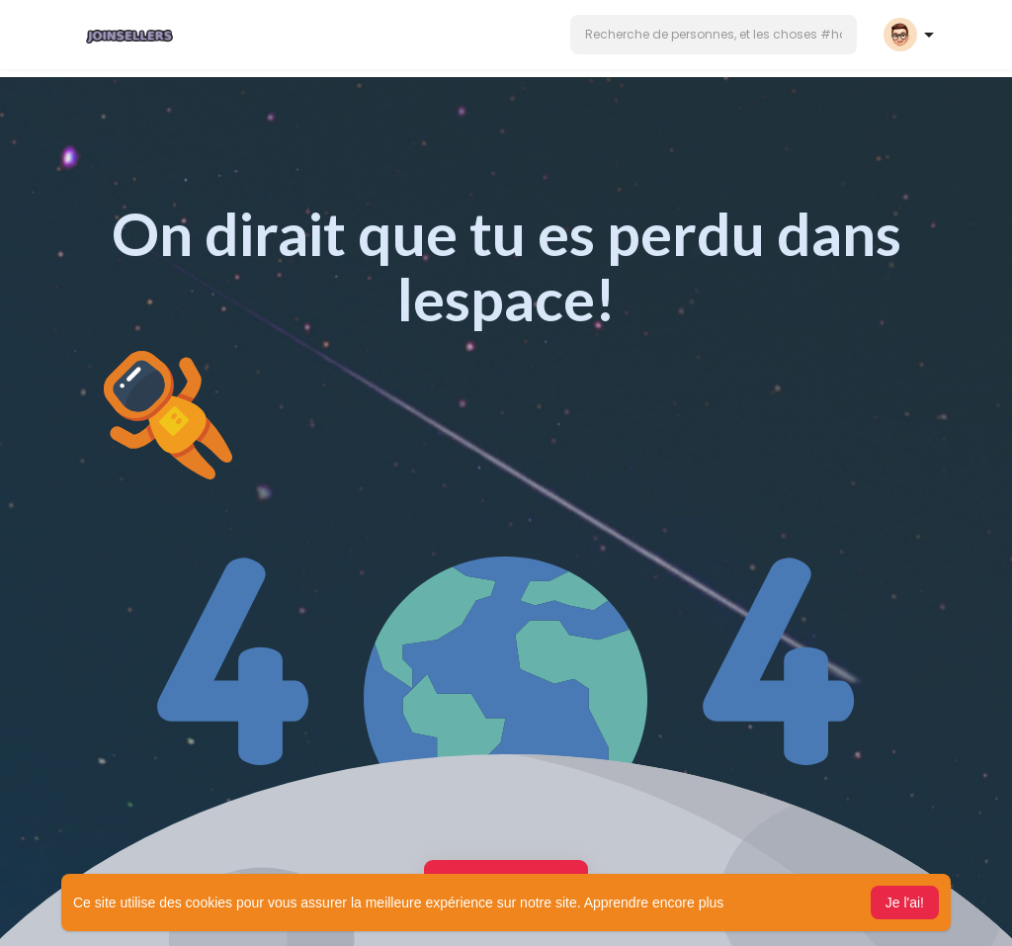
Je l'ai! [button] (905, 902)
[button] (713, 34)
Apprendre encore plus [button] (654, 902)
